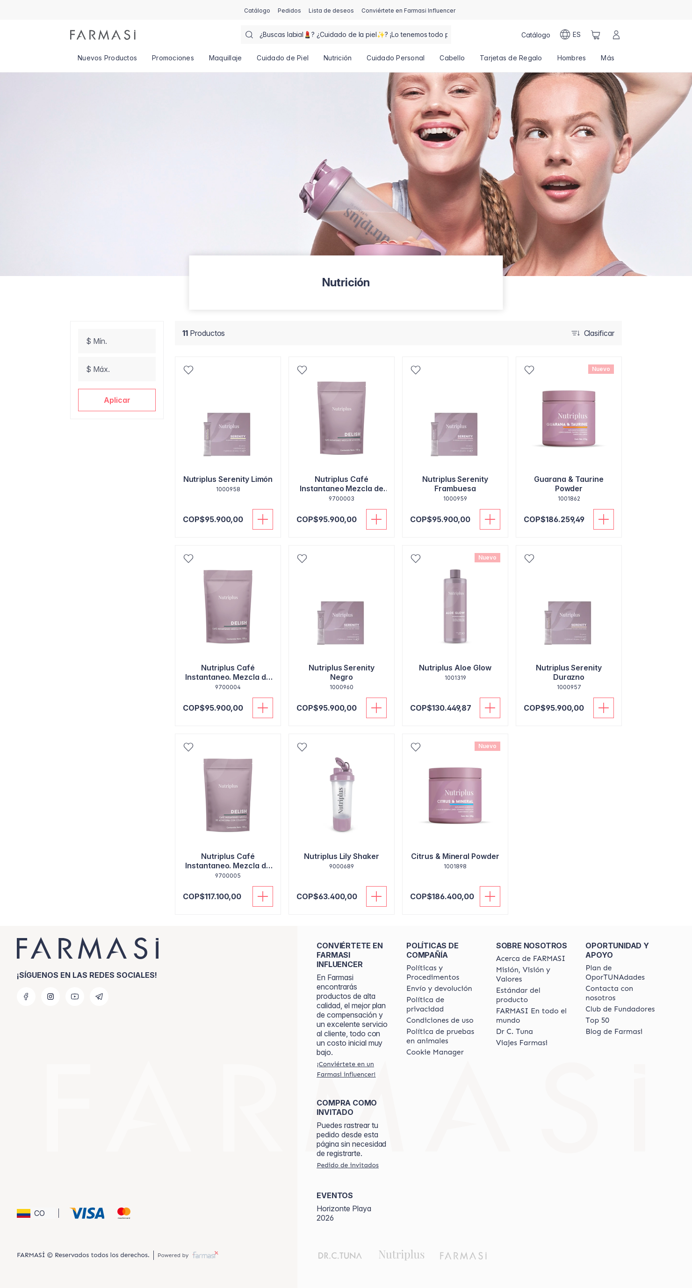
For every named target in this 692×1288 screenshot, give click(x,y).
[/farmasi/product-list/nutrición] (337, 61)
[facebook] (26, 996)
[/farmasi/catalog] (257, 9)
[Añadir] (262, 519)
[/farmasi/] (103, 34)
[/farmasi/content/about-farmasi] (531, 958)
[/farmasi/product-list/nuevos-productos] (107, 61)
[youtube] (74, 996)
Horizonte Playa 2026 (344, 1213)
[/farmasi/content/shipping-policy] (439, 988)
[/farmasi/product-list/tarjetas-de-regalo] (511, 61)
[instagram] (50, 996)
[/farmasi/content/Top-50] (597, 1020)
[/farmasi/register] (289, 9)
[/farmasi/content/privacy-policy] (442, 1004)
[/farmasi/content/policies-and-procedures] (442, 972)
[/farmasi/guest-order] (347, 1165)
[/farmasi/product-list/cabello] (452, 61)
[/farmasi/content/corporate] (532, 1015)
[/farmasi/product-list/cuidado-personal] (395, 61)
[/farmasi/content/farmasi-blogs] (613, 1031)
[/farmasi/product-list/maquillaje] (226, 61)
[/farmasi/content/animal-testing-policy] (442, 1036)
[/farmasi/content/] (435, 1052)
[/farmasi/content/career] (522, 1043)
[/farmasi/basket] (595, 34)
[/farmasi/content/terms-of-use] (440, 1020)
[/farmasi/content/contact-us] (621, 993)
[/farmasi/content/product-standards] (532, 995)
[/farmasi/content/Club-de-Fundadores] (620, 1009)
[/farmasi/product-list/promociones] (173, 61)
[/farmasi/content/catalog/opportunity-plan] (621, 972)
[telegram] (99, 996)
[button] (117, 400)
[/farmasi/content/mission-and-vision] (532, 974)
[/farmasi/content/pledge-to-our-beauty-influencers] (514, 1031)
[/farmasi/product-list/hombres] (572, 61)
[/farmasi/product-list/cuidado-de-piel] (282, 61)
